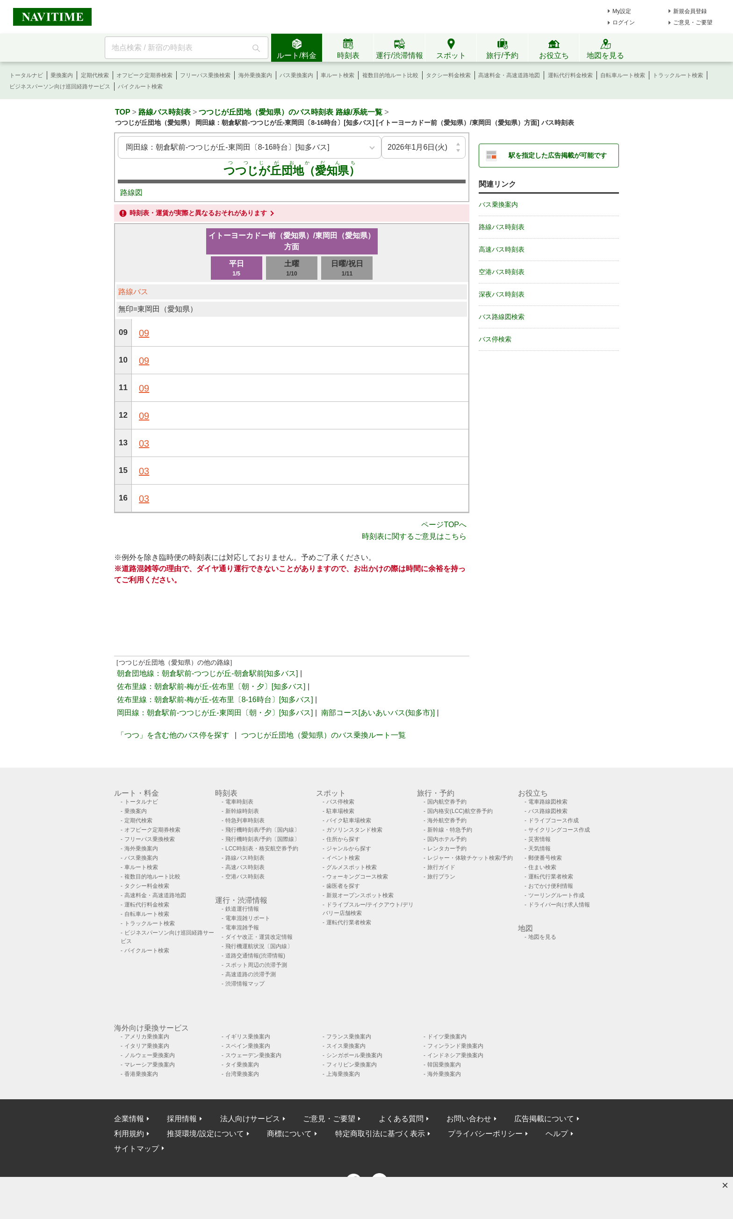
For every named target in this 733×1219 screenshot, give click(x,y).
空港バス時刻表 (502, 272)
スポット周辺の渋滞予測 (256, 965)
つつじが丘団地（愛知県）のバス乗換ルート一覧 (323, 735)
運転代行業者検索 (348, 922)
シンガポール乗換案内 (354, 1055)
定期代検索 (95, 75)
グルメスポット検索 (351, 867)
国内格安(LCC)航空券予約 (460, 811)
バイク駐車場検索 (348, 820)
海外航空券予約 (447, 820)
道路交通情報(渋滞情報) (255, 955)
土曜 (291, 269)
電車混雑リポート (247, 918)
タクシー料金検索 (448, 75)
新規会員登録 (690, 11)
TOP (122, 112)
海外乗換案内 (255, 75)
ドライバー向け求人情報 (559, 904)
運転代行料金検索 (570, 75)
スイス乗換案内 (346, 1046)
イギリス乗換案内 (247, 1036)
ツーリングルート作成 (556, 895)
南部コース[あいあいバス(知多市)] (378, 713)
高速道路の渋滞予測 (250, 974)
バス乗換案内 (296, 75)
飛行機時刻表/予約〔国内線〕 (262, 830)
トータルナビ (26, 75)
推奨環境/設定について (205, 1134)
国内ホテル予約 (447, 839)
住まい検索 (542, 867)
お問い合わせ (468, 1119)
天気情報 (539, 848)
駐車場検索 (340, 811)
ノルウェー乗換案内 (149, 1055)
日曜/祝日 (347, 269)
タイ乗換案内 (242, 1064)
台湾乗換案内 (242, 1074)
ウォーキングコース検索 (357, 876)
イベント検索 (343, 858)
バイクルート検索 (140, 86)
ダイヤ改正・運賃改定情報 (259, 937)
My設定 (621, 11)
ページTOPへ (444, 525)
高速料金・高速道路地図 (509, 75)
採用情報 (182, 1119)
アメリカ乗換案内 (146, 1036)
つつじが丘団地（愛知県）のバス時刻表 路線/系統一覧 (290, 112)
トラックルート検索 (678, 75)
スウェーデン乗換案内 (253, 1055)
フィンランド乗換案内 (455, 1046)
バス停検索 (495, 339)
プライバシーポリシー (485, 1134)
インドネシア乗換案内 (455, 1055)
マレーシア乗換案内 (149, 1064)
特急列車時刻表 (245, 820)
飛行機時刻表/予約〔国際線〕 (262, 839)
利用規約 (129, 1134)
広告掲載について (544, 1119)
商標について (289, 1134)
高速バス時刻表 (502, 249)
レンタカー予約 (447, 848)
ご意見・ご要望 (692, 22)
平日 (236, 269)
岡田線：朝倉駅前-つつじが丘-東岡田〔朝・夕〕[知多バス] (215, 713)
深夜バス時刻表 (502, 294)
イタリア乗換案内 (146, 1046)
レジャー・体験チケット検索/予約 (470, 858)
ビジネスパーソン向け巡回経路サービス (59, 86)
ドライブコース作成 (553, 820)
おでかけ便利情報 (550, 886)
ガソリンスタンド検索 (354, 830)
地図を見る (542, 937)
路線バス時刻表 (164, 112)
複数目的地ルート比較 (390, 75)
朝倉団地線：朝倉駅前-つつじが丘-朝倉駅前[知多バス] (207, 673)
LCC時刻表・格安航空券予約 (261, 848)
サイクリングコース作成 (559, 830)
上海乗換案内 (343, 1074)
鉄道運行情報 (242, 909)
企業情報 (129, 1119)
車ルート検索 (337, 75)
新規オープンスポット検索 (360, 895)
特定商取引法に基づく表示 (380, 1134)
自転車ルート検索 (622, 75)
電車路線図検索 (548, 801)
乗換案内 (61, 75)
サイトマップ (136, 1149)
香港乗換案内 (141, 1074)
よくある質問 (401, 1119)
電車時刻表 (239, 801)
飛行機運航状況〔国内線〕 (259, 946)
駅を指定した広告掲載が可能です (558, 155)
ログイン (623, 22)
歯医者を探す (343, 886)
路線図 (131, 192)
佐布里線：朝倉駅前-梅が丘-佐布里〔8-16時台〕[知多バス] (215, 700)
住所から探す (343, 839)
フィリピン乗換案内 (351, 1064)
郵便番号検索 (545, 858)
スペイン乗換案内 (247, 1046)
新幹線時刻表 (242, 811)
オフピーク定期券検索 (144, 75)
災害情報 (539, 839)
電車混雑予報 (242, 927)
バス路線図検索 (502, 316)
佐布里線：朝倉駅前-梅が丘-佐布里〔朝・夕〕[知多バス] (211, 686)
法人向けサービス (250, 1119)
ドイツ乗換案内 (447, 1036)
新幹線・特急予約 (449, 830)
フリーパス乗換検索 (205, 75)
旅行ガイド (441, 867)
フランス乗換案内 (348, 1036)
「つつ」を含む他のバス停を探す (173, 735)
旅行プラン (441, 876)
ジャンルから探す (348, 848)
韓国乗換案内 (444, 1064)
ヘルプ (557, 1134)
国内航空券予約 (447, 801)
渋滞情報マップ (245, 983)
